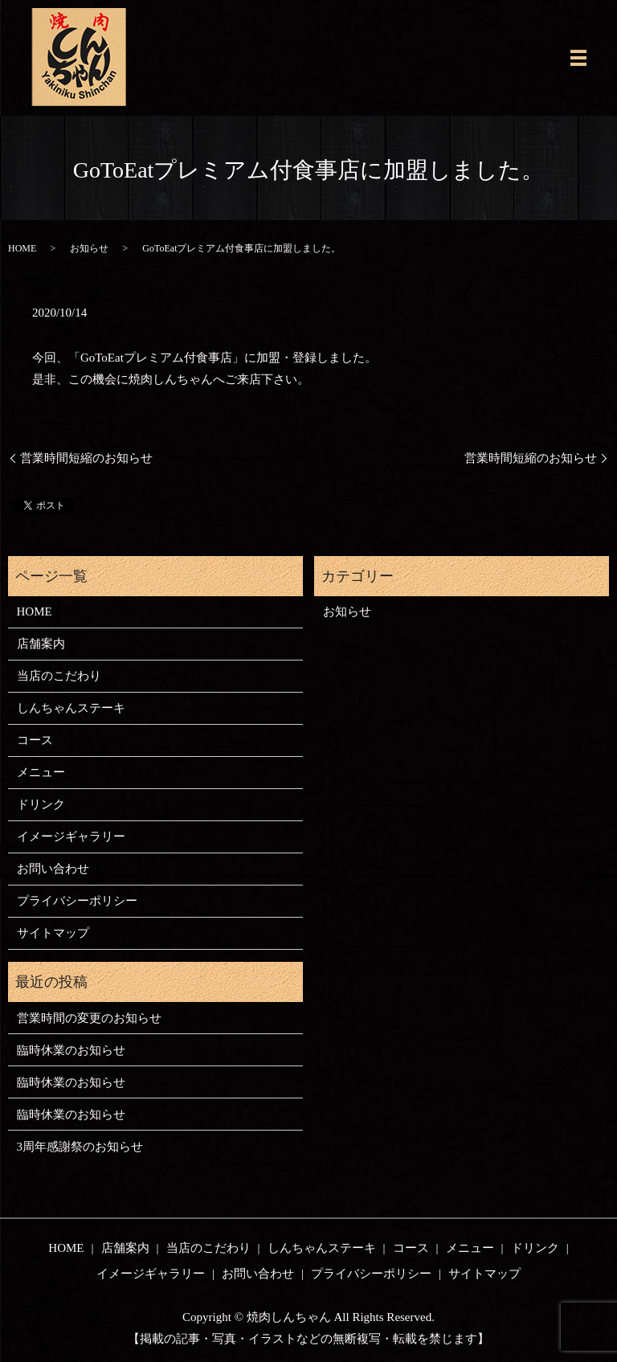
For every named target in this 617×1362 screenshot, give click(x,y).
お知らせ (89, 248)
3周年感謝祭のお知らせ (80, 1146)
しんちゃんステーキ (71, 707)
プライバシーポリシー (77, 900)
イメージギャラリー (71, 836)
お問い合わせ (53, 868)
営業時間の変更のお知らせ (89, 1018)
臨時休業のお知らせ (71, 1050)
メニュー (41, 772)
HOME (22, 248)
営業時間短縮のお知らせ (86, 458)
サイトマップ (53, 932)
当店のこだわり (59, 675)
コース (35, 740)
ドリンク (41, 804)
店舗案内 (41, 643)
